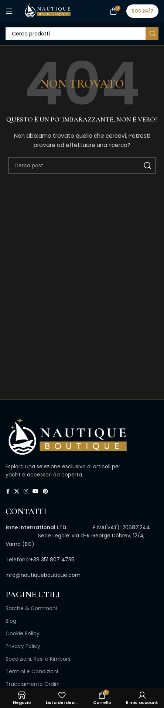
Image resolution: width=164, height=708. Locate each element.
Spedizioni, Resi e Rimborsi (39, 659)
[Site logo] (47, 10)
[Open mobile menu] (9, 11)
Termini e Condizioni (32, 671)
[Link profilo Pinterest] (45, 491)
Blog (11, 621)
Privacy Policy (23, 646)
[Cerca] (82, 33)
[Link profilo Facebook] (8, 491)
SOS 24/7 (142, 11)
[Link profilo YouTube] (35, 491)
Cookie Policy (23, 633)
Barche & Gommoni (31, 608)
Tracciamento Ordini (32, 684)
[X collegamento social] (16, 491)
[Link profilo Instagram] (25, 491)
